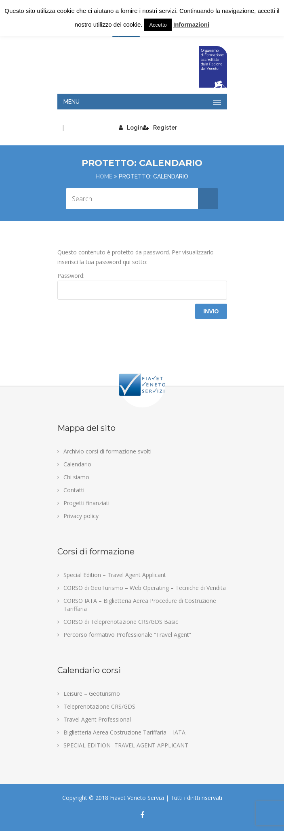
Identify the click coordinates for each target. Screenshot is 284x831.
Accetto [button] (157, 25)
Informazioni (191, 24)
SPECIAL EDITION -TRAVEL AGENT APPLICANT (125, 745)
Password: (142, 286)
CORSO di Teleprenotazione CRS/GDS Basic (120, 621)
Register (160, 127)
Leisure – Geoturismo (91, 693)
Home (104, 176)
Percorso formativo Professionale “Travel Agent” (127, 634)
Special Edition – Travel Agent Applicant (114, 575)
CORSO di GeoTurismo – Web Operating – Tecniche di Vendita (144, 588)
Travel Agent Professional (97, 719)
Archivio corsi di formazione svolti (107, 451)
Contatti (73, 490)
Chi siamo (76, 477)
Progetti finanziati (86, 503)
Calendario (77, 464)
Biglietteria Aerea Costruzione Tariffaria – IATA (124, 732)
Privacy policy (81, 516)
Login (131, 127)
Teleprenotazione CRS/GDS (99, 706)
